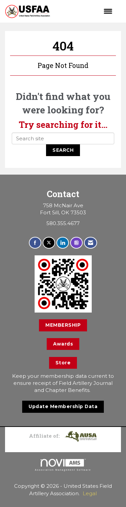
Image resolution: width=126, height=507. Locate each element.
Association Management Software (63, 465)
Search (63, 150)
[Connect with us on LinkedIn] (62, 243)
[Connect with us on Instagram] (76, 243)
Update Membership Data (63, 406)
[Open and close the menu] (84, 11)
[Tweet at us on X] (49, 243)
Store (63, 362)
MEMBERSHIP (63, 325)
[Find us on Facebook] (35, 243)
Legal (90, 493)
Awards (63, 344)
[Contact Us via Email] (90, 243)
